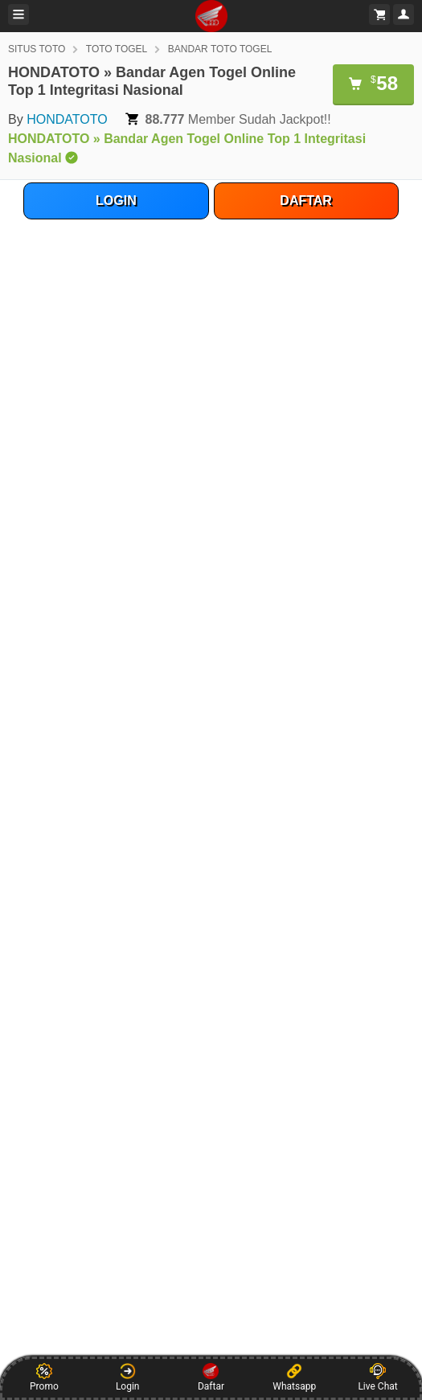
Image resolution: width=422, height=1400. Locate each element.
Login (128, 1377)
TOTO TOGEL (116, 49)
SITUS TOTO (36, 49)
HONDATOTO (67, 119)
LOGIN (116, 200)
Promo (44, 1377)
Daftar (211, 1377)
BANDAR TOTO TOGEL (220, 49)
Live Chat (377, 1377)
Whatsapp (294, 1377)
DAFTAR (306, 200)
